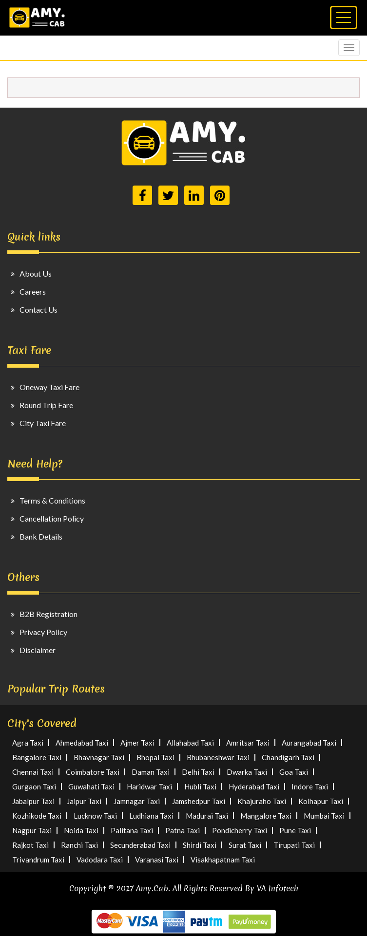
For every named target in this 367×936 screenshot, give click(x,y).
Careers (32, 291)
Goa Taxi (293, 771)
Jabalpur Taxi (33, 801)
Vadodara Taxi (100, 859)
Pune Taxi (295, 830)
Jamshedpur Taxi (198, 801)
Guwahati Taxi (91, 786)
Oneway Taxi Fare (49, 387)
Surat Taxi (245, 845)
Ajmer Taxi (137, 742)
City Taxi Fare (42, 423)
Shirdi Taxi (199, 845)
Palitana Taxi (132, 830)
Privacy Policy (43, 631)
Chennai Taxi (33, 771)
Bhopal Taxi (155, 757)
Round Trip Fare (46, 405)
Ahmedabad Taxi (82, 742)
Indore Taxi (309, 786)
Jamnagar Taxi (137, 801)
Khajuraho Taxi (261, 801)
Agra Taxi (27, 742)
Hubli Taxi (200, 786)
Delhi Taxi (198, 771)
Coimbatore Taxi (92, 771)
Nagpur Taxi (32, 830)
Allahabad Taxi (190, 742)
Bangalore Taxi (36, 757)
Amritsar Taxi (248, 742)
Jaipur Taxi (84, 801)
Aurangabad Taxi (309, 742)
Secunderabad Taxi (140, 845)
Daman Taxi (151, 771)
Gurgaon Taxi (34, 786)
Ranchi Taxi (79, 845)
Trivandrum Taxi (38, 859)
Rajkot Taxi (30, 845)
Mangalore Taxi (265, 815)
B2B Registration (48, 613)
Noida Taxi (81, 830)
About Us (35, 273)
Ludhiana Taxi (151, 815)
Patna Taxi (182, 830)
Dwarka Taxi (247, 771)
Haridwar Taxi (149, 786)
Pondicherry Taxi (239, 830)
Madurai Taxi (207, 815)
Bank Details (40, 536)
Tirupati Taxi (294, 845)
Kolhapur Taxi (320, 801)
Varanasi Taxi (156, 859)
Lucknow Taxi (95, 815)
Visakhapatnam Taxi (223, 859)
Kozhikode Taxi (36, 815)
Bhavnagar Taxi (99, 757)
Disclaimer (37, 650)
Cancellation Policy (51, 518)
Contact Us (38, 309)
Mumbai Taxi (324, 815)
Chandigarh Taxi (288, 757)
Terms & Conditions (52, 500)
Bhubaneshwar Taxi (218, 757)
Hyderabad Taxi (254, 786)
